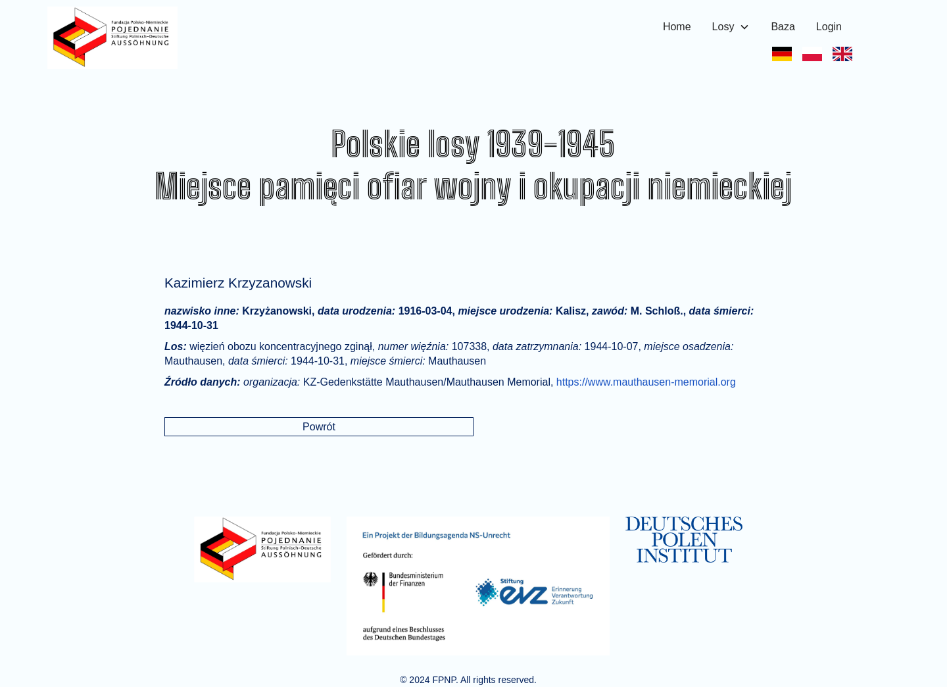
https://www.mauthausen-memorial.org (646, 382)
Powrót (319, 426)
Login (829, 26)
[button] (731, 26)
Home (677, 26)
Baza (782, 26)
